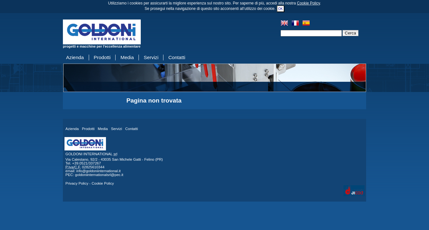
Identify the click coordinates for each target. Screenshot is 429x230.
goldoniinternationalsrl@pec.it (99, 175)
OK (280, 9)
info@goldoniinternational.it (98, 171)
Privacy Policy (76, 183)
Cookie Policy (308, 3)
